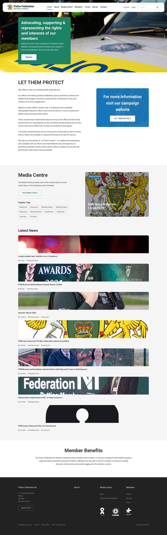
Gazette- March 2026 (27, 313)
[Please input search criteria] (146, 7)
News (102, 494)
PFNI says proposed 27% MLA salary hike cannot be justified (43, 341)
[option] (83, 36)
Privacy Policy (45, 525)
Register (127, 7)
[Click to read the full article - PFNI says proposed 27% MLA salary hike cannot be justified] (83, 329)
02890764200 (26, 508)
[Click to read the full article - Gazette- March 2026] (83, 301)
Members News (47, 207)
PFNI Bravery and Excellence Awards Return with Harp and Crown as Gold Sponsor (52, 369)
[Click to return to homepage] (20, 7)
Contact (103, 7)
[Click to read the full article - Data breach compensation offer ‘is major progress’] (83, 386)
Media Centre (67, 7)
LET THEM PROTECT (122, 118)
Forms (87, 7)
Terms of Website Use (58, 525)
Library (95, 7)
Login (133, 7)
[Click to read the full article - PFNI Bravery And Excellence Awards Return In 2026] (83, 273)
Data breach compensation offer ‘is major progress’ (40, 398)
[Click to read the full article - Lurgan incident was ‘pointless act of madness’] (83, 244)
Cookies (36, 525)
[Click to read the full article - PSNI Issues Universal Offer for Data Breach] (83, 414)
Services (129, 498)
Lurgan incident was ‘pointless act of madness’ (38, 256)
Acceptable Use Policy (25, 525)
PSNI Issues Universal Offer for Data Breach (37, 426)
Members (79, 7)
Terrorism (23, 216)
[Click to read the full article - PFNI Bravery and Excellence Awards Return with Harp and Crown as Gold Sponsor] (83, 357)
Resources (23, 207)
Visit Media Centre (29, 193)
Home (49, 7)
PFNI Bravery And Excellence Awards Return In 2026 (40, 285)
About (56, 7)
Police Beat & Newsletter (108, 498)
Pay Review (49, 212)
